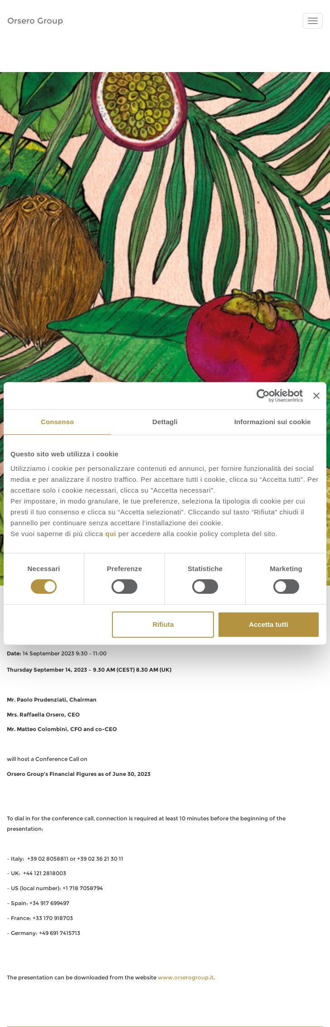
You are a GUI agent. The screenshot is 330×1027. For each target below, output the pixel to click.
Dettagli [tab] (165, 422)
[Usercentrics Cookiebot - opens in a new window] (263, 395)
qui (110, 534)
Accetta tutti (268, 624)
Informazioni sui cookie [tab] (272, 422)
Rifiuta (163, 624)
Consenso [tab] (57, 422)
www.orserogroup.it (186, 977)
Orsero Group (35, 21)
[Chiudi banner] (316, 395)
